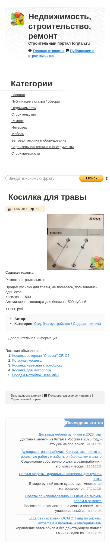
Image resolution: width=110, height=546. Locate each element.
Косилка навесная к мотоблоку (37, 365)
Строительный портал (26, 399)
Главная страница (46, 51)
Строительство (21, 114)
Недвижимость (21, 108)
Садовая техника (87, 324)
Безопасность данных (26, 395)
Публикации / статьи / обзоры (33, 101)
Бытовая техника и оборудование (36, 140)
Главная (16, 95)
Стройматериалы (23, 153)
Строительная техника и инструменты (40, 147)
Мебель (15, 134)
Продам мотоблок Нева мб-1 (35, 375)
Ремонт (15, 121)
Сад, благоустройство (52, 324)
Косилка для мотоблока (31, 370)
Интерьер (17, 127)
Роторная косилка (27, 360)
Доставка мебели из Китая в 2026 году (70, 434)
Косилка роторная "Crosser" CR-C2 (41, 356)
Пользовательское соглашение (67, 395)
